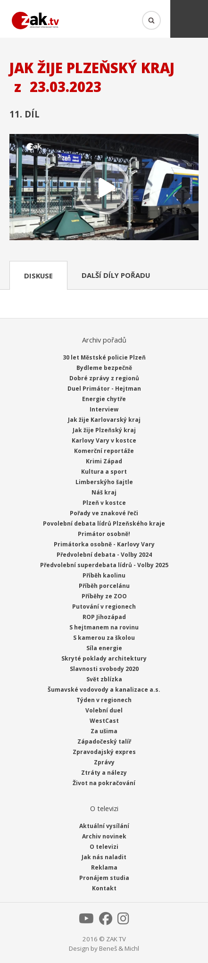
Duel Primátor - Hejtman (104, 389)
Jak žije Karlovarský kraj (104, 420)
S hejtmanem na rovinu (104, 627)
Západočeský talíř (104, 741)
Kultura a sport (104, 472)
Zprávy (104, 762)
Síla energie (104, 648)
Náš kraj (104, 492)
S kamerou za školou (104, 638)
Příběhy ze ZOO (104, 596)
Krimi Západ (104, 461)
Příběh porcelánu (104, 586)
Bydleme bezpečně (104, 368)
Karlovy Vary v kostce (104, 440)
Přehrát (104, 188)
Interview (104, 409)
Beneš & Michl (119, 948)
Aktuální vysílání (104, 826)
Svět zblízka (104, 679)
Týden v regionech (104, 700)
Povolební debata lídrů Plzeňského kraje (104, 523)
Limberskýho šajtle (104, 482)
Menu (189, 19)
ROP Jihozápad (104, 617)
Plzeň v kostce (104, 503)
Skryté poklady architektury (104, 658)
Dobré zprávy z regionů (104, 378)
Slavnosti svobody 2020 (104, 669)
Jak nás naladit (104, 857)
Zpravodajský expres (104, 752)
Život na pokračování (104, 783)
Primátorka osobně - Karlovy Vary (104, 544)
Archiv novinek (104, 836)
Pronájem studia (104, 878)
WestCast (104, 721)
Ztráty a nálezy (104, 773)
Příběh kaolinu (104, 575)
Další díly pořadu (116, 275)
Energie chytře (104, 399)
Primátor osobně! (104, 534)
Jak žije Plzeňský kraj (104, 430)
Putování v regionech (104, 607)
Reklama (104, 867)
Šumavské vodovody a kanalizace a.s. (104, 690)
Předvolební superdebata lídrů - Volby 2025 (104, 565)
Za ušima (104, 731)
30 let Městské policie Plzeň (104, 357)
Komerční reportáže (104, 451)
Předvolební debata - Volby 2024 (104, 555)
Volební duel (104, 710)
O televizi (104, 847)
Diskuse (38, 275)
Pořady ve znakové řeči (104, 513)
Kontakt (104, 888)
